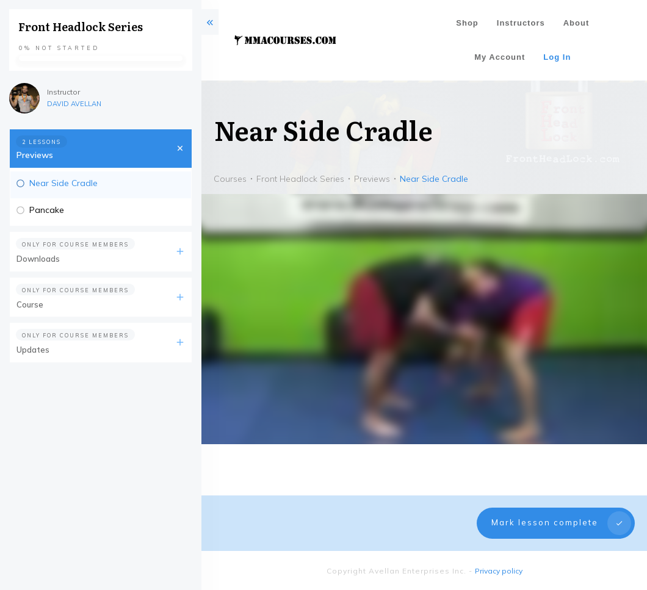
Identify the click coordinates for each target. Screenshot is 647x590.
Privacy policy (498, 570)
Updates (32, 349)
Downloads (38, 259)
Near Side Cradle (63, 183)
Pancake (46, 209)
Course (29, 304)
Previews (34, 154)
